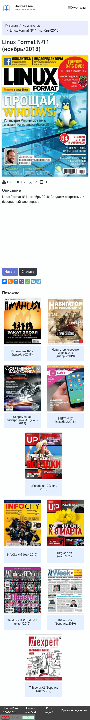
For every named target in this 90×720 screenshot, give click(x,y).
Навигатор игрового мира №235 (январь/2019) (65, 353)
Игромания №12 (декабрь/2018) (22, 353)
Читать (10, 272)
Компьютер (31, 26)
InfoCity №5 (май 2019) (22, 554)
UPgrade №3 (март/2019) (65, 554)
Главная (11, 26)
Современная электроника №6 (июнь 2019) (22, 420)
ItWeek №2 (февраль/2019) (65, 622)
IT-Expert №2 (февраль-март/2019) (44, 689)
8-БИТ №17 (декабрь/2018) (65, 420)
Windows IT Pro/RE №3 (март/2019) (22, 622)
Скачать (28, 272)
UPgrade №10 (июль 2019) (43, 487)
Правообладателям (74, 710)
